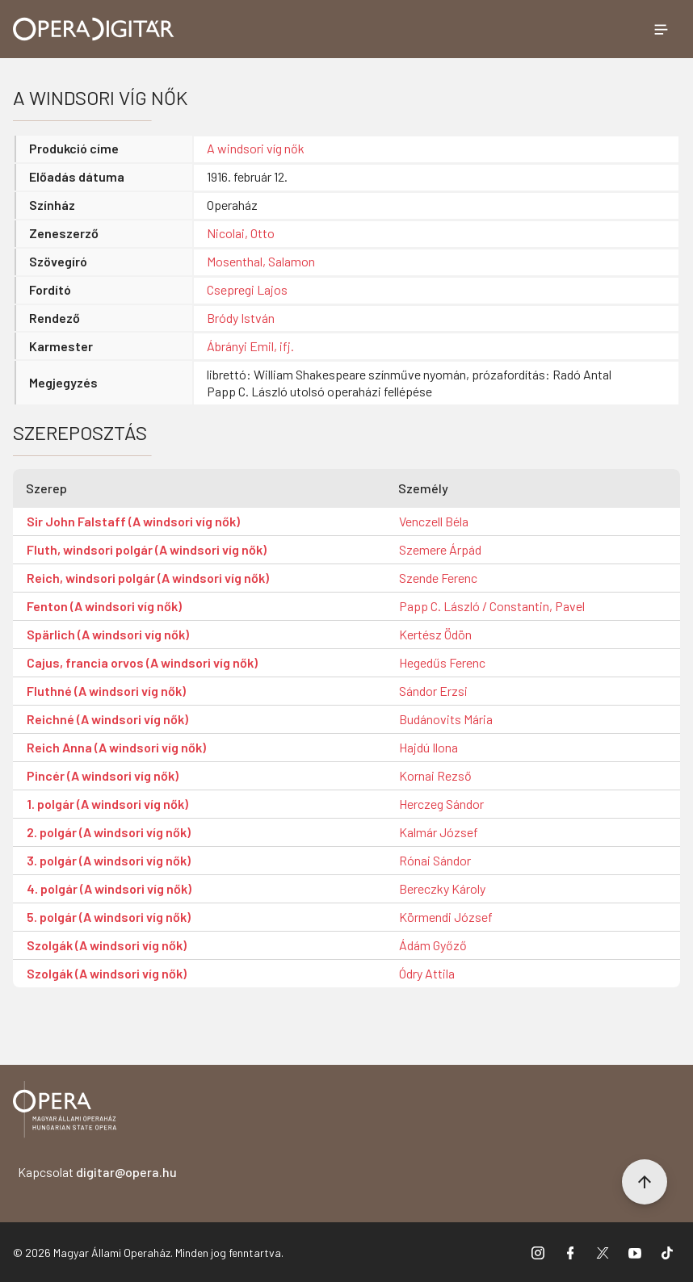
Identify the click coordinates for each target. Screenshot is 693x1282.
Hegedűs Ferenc (442, 662)
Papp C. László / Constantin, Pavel (492, 606)
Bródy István (241, 317)
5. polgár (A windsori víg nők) (109, 916)
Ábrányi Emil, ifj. (250, 346)
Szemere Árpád (440, 549)
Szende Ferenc (438, 577)
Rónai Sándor (435, 860)
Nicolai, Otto (241, 233)
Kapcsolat (97, 1171)
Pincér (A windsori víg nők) (102, 775)
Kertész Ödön (435, 634)
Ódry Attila (427, 973)
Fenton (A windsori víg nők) (104, 606)
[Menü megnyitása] (660, 29)
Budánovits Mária (446, 719)
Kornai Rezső (435, 775)
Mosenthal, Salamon (261, 261)
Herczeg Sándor (441, 803)
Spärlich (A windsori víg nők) (108, 634)
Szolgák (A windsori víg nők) (107, 945)
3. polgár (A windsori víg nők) (109, 860)
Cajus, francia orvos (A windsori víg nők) (142, 662)
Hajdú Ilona (428, 747)
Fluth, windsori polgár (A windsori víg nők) (147, 549)
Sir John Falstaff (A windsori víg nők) (133, 521)
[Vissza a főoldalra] (64, 1112)
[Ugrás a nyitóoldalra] (93, 29)
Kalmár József (438, 832)
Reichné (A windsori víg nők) (107, 719)
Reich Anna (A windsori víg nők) (116, 747)
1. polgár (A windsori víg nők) (107, 803)
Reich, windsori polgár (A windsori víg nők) (148, 577)
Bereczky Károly (442, 888)
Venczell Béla (433, 521)
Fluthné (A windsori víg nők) (106, 690)
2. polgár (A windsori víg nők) (109, 832)
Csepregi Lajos (247, 289)
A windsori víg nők (255, 148)
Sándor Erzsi (433, 690)
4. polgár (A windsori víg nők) (109, 888)
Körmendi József (446, 916)
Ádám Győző (433, 945)
